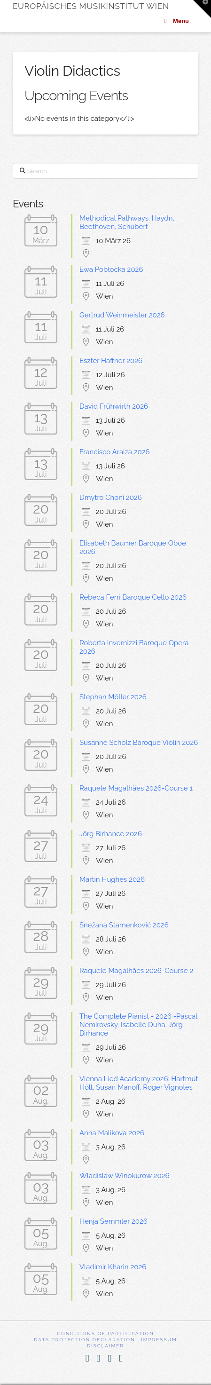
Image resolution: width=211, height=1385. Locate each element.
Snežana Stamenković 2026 (124, 925)
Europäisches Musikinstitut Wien (91, 6)
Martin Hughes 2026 (112, 879)
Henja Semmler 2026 (113, 1221)
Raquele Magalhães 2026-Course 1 (136, 788)
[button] (202, 9)
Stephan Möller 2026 (113, 697)
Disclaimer (105, 1345)
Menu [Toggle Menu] (175, 20)
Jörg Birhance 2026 (110, 834)
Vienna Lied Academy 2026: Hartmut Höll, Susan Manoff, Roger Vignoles (138, 1083)
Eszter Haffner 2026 (110, 360)
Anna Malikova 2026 (111, 1133)
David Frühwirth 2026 (113, 406)
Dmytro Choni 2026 (110, 497)
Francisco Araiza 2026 (114, 452)
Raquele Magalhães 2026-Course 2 (136, 970)
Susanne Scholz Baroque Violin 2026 (138, 742)
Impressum (159, 1339)
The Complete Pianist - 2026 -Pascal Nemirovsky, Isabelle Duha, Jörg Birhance (138, 1024)
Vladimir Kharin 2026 (112, 1267)
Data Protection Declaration (84, 1339)
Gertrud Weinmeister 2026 (122, 315)
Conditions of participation (105, 1333)
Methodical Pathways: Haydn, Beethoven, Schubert (126, 222)
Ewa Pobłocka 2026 (111, 269)
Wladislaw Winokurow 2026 (124, 1175)
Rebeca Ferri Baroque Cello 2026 (133, 597)
